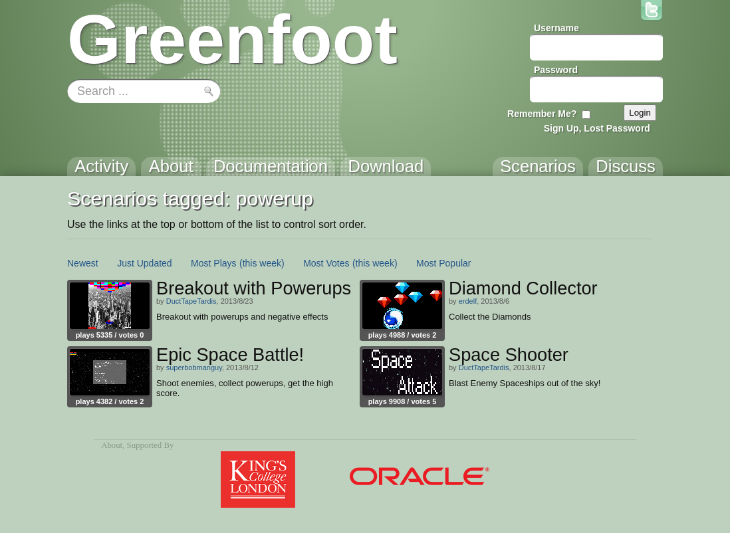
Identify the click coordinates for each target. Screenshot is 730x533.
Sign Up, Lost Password (597, 128)
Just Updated (144, 263)
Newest (82, 263)
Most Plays (213, 263)
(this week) (262, 263)
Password (556, 69)
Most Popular (443, 263)
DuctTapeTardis (191, 301)
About (111, 445)
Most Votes (326, 263)
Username (556, 28)
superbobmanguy (194, 368)
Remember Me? (541, 113)
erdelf (468, 301)
